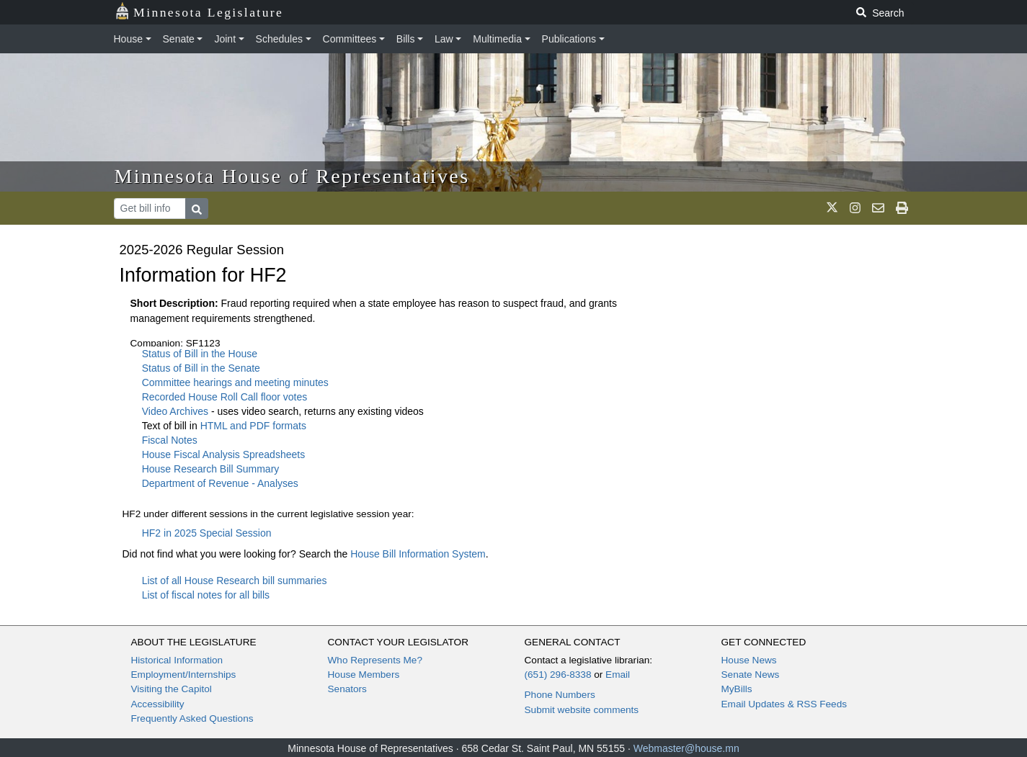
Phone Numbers (560, 694)
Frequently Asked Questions (192, 718)
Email (617, 674)
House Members (364, 674)
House (128, 39)
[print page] (902, 208)
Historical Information (177, 660)
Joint (225, 39)
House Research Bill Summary (211, 469)
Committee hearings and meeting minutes (235, 382)
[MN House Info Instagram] (855, 208)
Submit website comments (582, 709)
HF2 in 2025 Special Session (207, 533)
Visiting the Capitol (171, 689)
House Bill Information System (418, 554)
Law (444, 39)
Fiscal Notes (169, 440)
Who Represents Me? (375, 660)
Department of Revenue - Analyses (220, 483)
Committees (350, 39)
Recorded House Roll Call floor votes (225, 397)
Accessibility (157, 704)
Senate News (750, 674)
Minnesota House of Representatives (292, 176)
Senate (179, 39)
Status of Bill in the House (199, 353)
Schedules (279, 39)
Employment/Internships (183, 674)
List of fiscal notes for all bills (206, 595)
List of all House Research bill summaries (234, 580)
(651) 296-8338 (558, 674)
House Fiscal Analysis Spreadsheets (223, 454)
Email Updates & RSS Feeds (784, 704)
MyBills (736, 689)
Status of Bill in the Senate (201, 368)
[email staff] (878, 208)
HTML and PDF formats (253, 425)
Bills (405, 39)
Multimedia (497, 39)
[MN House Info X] (832, 208)
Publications (569, 39)
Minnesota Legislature (199, 11)
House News (749, 660)
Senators (347, 689)
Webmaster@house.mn (686, 748)
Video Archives (176, 411)
